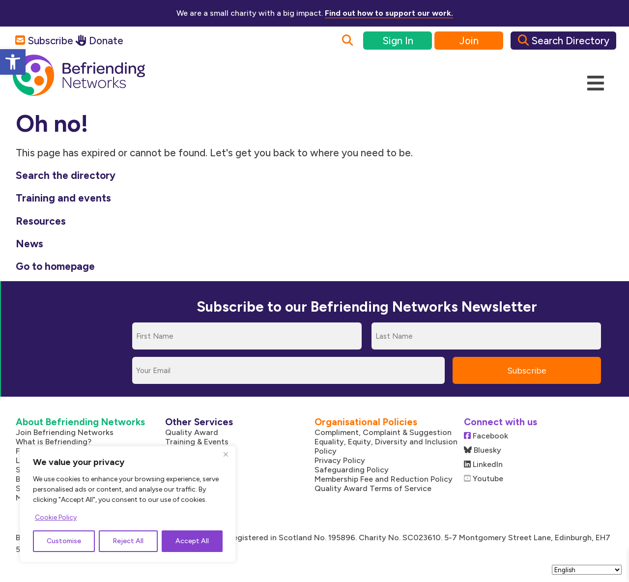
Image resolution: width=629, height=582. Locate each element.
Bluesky (482, 450)
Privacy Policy (339, 460)
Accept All (192, 541)
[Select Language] (587, 570)
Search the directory (65, 175)
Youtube (483, 478)
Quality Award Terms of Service (372, 488)
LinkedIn (483, 464)
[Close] (225, 454)
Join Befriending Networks (65, 432)
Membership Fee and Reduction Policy (383, 479)
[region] (128, 504)
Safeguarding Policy (351, 469)
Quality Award (191, 432)
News (29, 243)
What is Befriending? (53, 441)
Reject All (128, 541)
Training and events (63, 198)
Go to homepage (55, 266)
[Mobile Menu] (595, 83)
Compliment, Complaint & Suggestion (383, 432)
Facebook (486, 435)
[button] (13, 62)
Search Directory (563, 40)
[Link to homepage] (79, 76)
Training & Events (197, 441)
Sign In (397, 40)
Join (469, 40)
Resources (41, 221)
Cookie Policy (56, 517)
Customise (64, 541)
